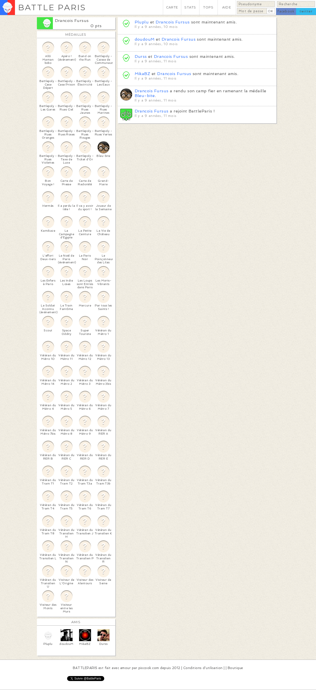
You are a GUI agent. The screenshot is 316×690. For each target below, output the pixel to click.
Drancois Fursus (72, 20)
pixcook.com (148, 668)
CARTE (172, 7)
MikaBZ (142, 73)
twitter (306, 11)
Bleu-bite (145, 95)
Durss (141, 56)
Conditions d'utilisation (203, 668)
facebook (286, 11)
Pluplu (142, 22)
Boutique (235, 668)
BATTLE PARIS (52, 7)
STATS (190, 7)
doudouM (145, 39)
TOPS (208, 7)
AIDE (226, 7)
